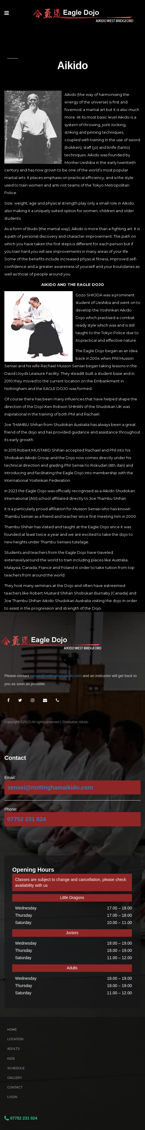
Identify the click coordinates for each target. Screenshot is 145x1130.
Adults (13, 1048)
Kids (11, 1058)
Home (12, 1029)
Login (12, 1097)
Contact (14, 1087)
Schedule (16, 1068)
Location (15, 1039)
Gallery (14, 1077)
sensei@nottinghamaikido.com (56, 676)
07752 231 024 (26, 819)
